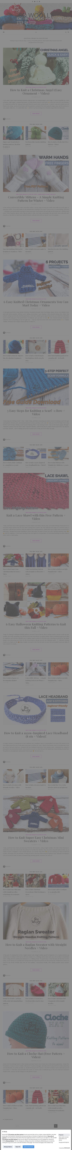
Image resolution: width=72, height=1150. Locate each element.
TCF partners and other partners (16, 1134)
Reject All (18, 1146)
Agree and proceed (28, 1146)
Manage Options (10, 1141)
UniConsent (67, 1148)
